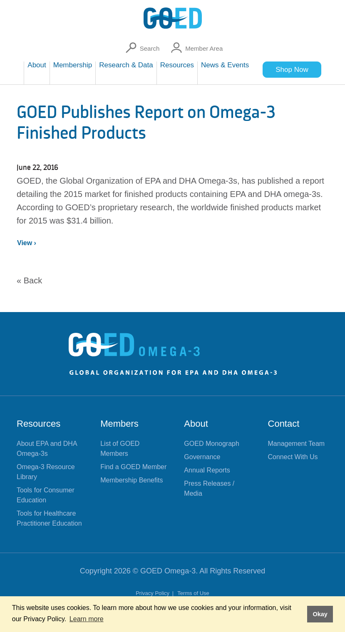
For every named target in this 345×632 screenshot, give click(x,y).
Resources (38, 423)
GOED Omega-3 (168, 571)
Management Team (296, 443)
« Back (29, 280)
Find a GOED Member (133, 466)
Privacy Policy (153, 593)
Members (119, 423)
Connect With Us (293, 456)
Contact (284, 423)
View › (26, 242)
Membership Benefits (131, 480)
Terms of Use (193, 593)
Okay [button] (320, 614)
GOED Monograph (211, 443)
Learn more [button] (86, 618)
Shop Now (292, 70)
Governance (202, 456)
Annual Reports (207, 470)
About (196, 423)
